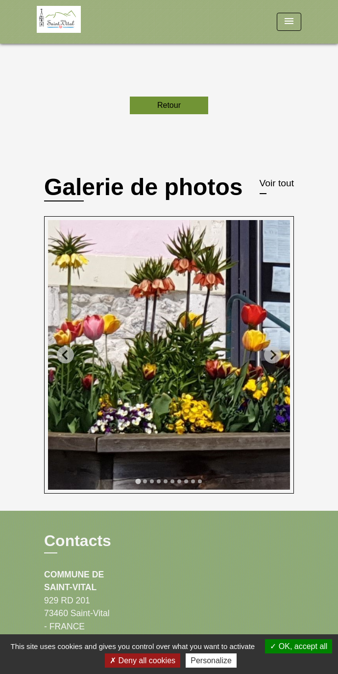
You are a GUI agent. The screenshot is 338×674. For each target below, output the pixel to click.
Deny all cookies (142, 660)
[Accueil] (73, 21)
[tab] (138, 481)
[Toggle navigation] (289, 22)
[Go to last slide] (65, 354)
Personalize (211, 660)
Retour (169, 105)
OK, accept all (298, 646)
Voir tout (277, 183)
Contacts (77, 540)
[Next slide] (272, 354)
